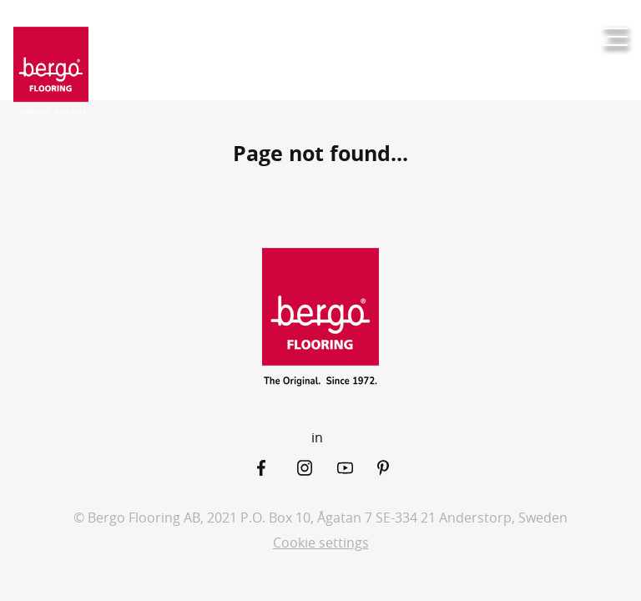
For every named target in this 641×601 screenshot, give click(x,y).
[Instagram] (317, 468)
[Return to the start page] (50, 72)
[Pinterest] (397, 468)
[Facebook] (277, 468)
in (317, 437)
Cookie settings (321, 542)
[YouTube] (357, 468)
